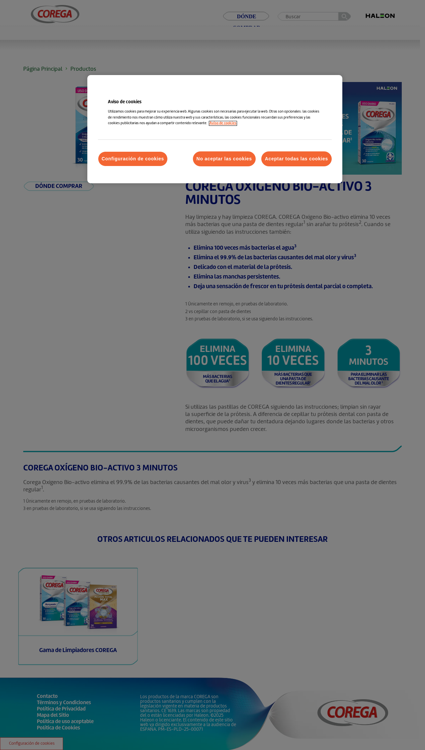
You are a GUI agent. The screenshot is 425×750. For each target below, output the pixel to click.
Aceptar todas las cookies (296, 158)
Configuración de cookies (133, 158)
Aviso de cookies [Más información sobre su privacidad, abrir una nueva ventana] (223, 123)
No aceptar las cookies (224, 158)
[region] (214, 129)
